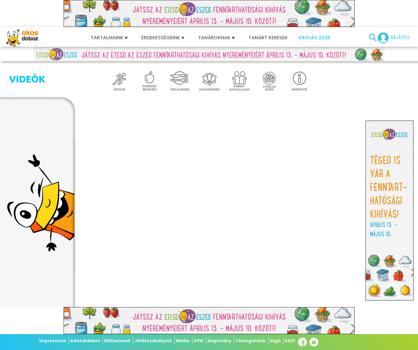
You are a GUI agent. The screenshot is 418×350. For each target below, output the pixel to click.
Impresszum (52, 341)
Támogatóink (250, 341)
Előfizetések (117, 341)
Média (183, 341)
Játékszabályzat (153, 341)
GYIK (198, 341)
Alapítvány (219, 341)
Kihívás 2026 (314, 38)
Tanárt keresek (268, 38)
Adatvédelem (85, 341)
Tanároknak (216, 38)
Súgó (275, 341)
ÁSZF (290, 341)
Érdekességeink (162, 38)
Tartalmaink (109, 38)
